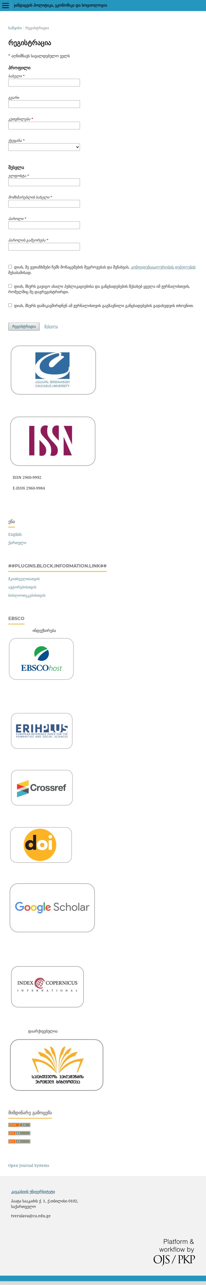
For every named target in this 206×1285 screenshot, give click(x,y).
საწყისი (15, 28)
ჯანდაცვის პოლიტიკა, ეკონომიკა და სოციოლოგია (60, 5)
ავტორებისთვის (22, 587)
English (15, 534)
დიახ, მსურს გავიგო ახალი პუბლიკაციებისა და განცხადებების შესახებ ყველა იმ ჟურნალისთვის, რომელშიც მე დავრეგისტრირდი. (99, 289)
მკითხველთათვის (24, 578)
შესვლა (51, 326)
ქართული (17, 542)
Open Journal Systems (28, 1165)
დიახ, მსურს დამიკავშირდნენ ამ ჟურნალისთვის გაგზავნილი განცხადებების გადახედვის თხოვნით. (101, 305)
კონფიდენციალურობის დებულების (163, 267)
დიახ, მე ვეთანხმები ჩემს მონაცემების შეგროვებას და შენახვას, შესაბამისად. (102, 269)
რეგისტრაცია (24, 326)
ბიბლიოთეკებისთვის (27, 595)
